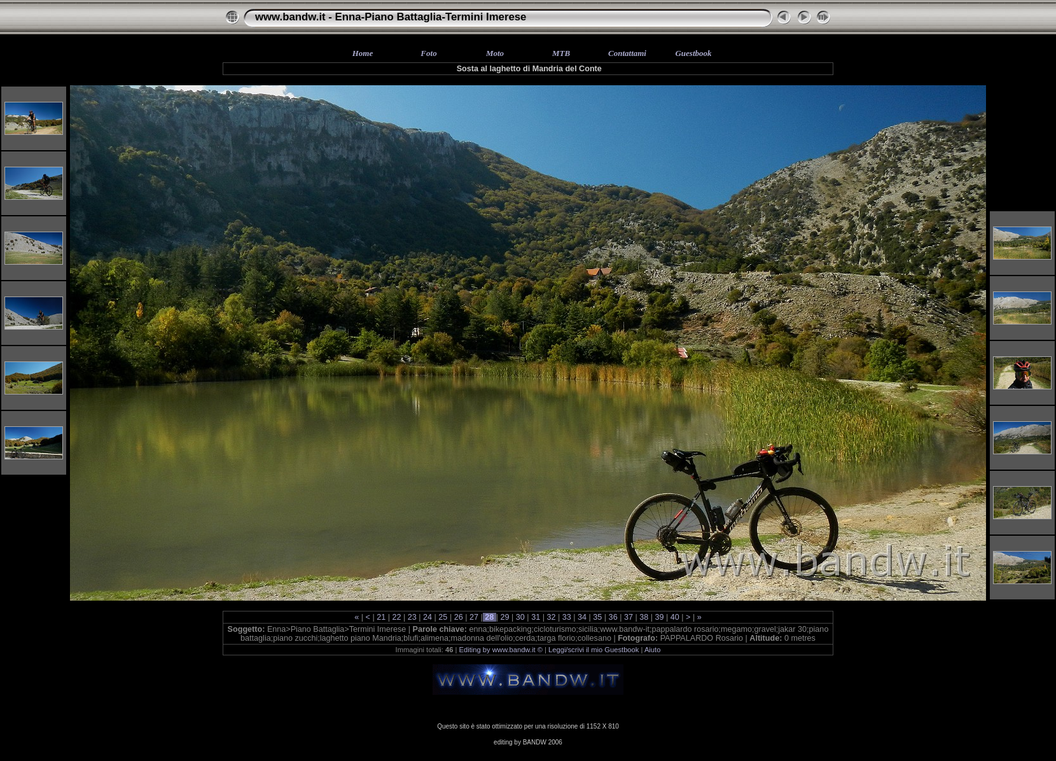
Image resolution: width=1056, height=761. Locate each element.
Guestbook (693, 53)
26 (458, 617)
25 (443, 617)
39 (659, 617)
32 (551, 617)
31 (536, 617)
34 (582, 617)
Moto (495, 53)
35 (597, 617)
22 (396, 617)
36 (613, 617)
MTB (561, 53)
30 (520, 617)
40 (674, 617)
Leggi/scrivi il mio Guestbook (593, 649)
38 (644, 617)
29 (504, 617)
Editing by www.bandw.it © (501, 649)
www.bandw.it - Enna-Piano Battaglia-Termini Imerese (390, 17)
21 (381, 617)
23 (412, 617)
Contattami (627, 53)
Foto (428, 53)
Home (362, 53)
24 (427, 617)
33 (566, 617)
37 (628, 617)
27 (473, 617)
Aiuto (652, 649)
